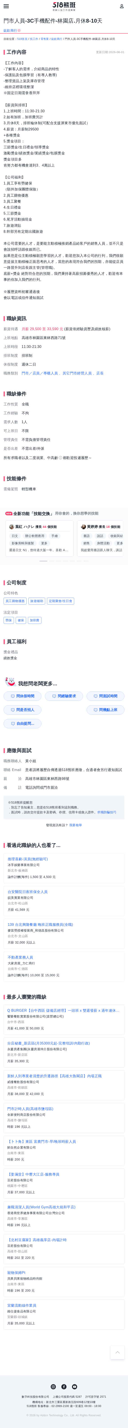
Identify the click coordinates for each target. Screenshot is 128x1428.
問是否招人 (113, 696)
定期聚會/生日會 (60, 601)
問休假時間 (20, 696)
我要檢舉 (75, 811)
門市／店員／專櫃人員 (40, 373)
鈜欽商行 (56, 39)
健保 (21, 620)
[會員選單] (121, 6)
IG (53, 1373)
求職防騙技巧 (106, 798)
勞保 (9, 620)
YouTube (74, 1373)
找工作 (34, 39)
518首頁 (22, 39)
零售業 (45, 39)
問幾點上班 (20, 710)
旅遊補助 (36, 601)
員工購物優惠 (15, 601)
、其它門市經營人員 (75, 373)
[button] (43, 561)
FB (64, 1373)
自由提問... (52, 710)
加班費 (34, 620)
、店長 (98, 373)
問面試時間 (82, 696)
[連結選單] (6, 6)
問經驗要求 (51, 696)
